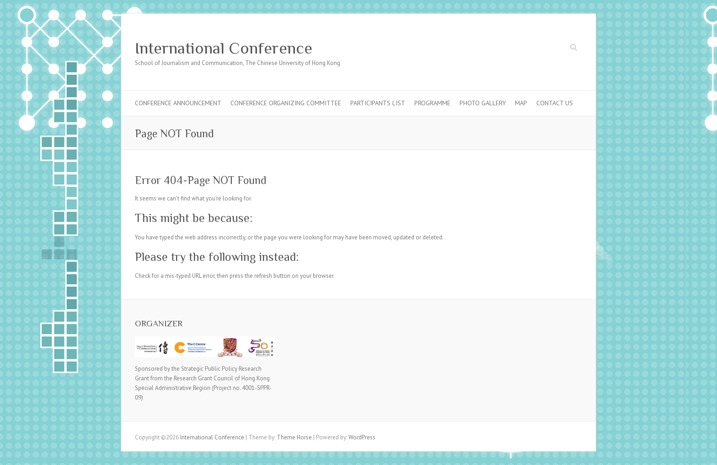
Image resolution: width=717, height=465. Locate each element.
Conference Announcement (178, 103)
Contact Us (554, 103)
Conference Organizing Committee (285, 103)
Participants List (377, 103)
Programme (432, 103)
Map (521, 103)
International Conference (223, 48)
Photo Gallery (483, 103)
